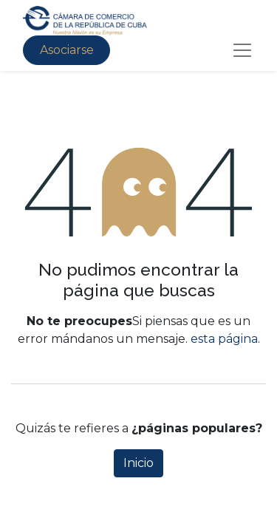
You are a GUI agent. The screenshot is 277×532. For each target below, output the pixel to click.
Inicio (138, 463)
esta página (224, 339)
